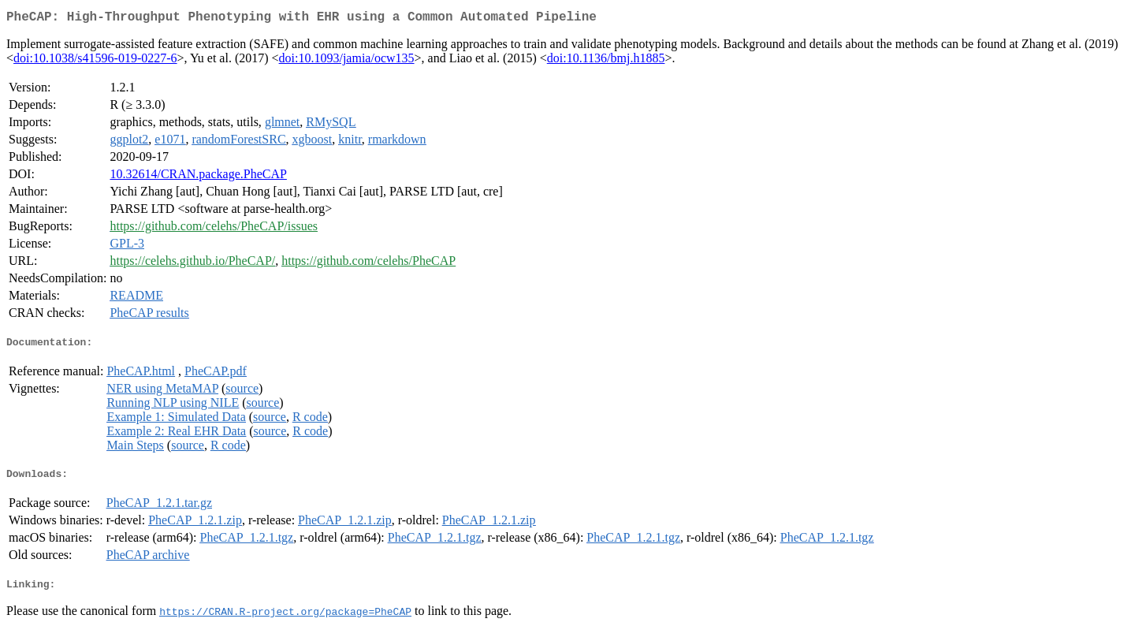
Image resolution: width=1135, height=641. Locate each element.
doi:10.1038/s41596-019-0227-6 (95, 61)
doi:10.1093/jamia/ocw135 (347, 61)
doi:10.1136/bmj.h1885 (606, 61)
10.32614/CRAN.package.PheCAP (198, 177)
